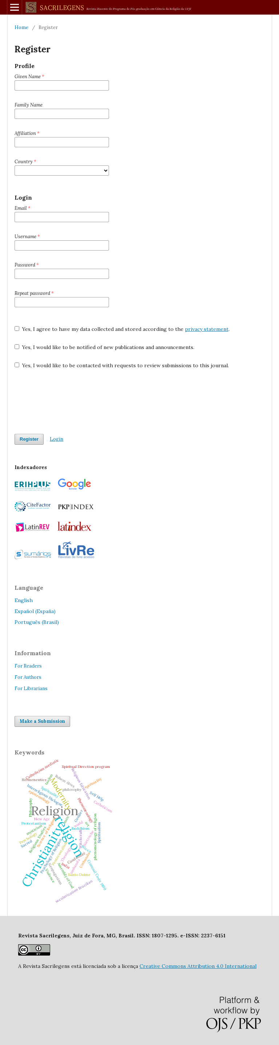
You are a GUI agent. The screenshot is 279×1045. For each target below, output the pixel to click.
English (24, 600)
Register (29, 439)
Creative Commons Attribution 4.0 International (198, 966)
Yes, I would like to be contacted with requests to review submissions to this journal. (122, 365)
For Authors (28, 677)
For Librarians (31, 688)
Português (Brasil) (37, 622)
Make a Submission (42, 721)
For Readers (28, 666)
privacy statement (207, 329)
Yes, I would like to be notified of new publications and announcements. (104, 347)
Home (21, 27)
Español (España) (35, 611)
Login (56, 439)
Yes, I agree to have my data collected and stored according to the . (122, 329)
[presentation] (70, 401)
